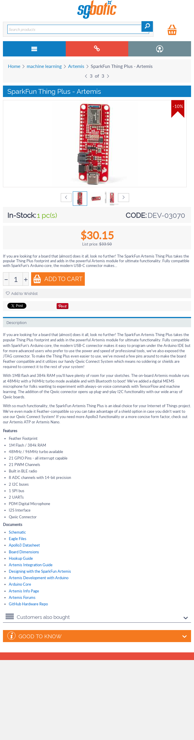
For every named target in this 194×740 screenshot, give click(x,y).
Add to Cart (57, 279)
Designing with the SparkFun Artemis (40, 571)
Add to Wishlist (22, 293)
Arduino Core (20, 584)
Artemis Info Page (24, 591)
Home (14, 66)
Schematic (17, 532)
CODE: (136, 215)
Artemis (76, 66)
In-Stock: (21, 215)
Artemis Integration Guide (31, 564)
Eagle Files (17, 538)
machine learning (44, 66)
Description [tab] (16, 322)
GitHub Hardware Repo (28, 604)
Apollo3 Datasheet (24, 545)
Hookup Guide (21, 558)
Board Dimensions (24, 551)
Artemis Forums (22, 597)
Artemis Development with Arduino (38, 577)
